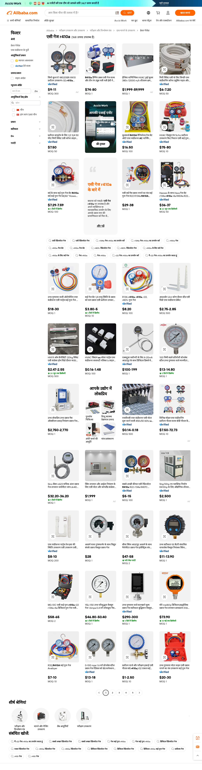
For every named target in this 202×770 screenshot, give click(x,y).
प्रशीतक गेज (177, 749)
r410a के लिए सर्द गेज (153, 248)
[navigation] (25, 362)
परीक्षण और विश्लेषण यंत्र (100, 30)
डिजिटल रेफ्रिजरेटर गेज (167, 741)
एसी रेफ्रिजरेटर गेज (57, 240)
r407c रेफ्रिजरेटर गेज (101, 248)
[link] (197, 738)
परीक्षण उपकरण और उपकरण (72, 30)
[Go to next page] (139, 693)
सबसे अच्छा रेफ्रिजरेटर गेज (60, 741)
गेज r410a (81, 255)
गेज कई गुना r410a (116, 741)
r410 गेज (16, 756)
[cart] (158, 13)
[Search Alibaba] (80, 13)
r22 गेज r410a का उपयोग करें (125, 255)
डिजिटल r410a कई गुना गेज (152, 749)
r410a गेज (172, 240)
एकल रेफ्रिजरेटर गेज (20, 749)
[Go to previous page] (99, 693)
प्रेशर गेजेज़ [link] (144, 30)
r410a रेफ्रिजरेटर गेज (45, 749)
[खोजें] (127, 12)
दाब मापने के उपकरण (125, 30)
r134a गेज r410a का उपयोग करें (110, 240)
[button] (117, 13)
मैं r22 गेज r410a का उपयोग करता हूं (161, 255)
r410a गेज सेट (56, 248)
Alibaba (50, 30)
